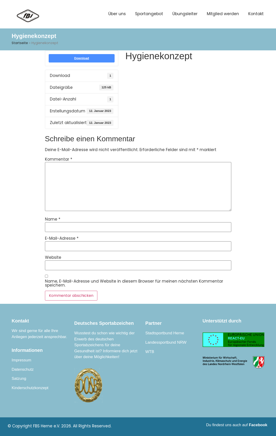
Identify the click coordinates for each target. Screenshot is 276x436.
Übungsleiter (185, 14)
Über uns (117, 14)
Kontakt (256, 14)
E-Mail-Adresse (61, 238)
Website (53, 258)
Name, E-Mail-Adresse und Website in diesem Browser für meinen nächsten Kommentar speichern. (134, 283)
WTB (149, 351)
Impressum (21, 360)
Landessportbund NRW (165, 342)
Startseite (20, 43)
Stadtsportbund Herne (164, 333)
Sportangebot (149, 14)
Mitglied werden (223, 14)
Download (81, 58)
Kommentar (58, 159)
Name (52, 219)
